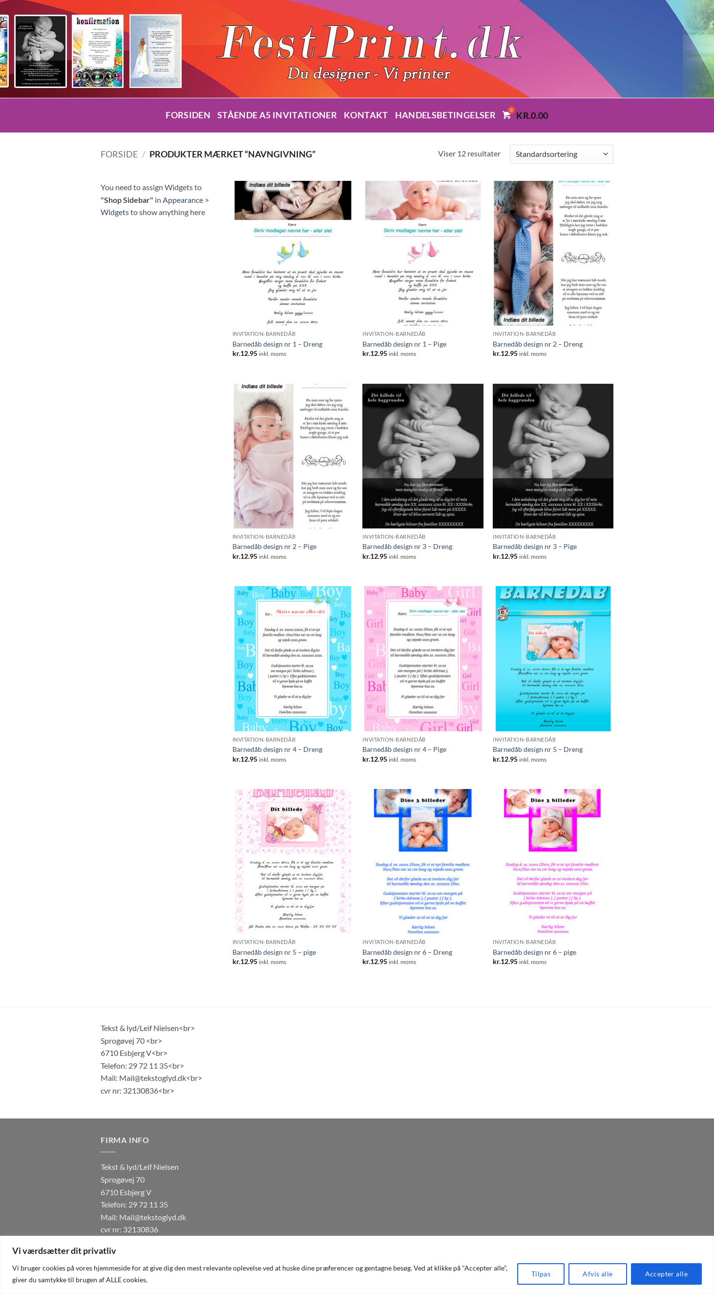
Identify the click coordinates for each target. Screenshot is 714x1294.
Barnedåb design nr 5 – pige (274, 952)
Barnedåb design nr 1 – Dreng (277, 344)
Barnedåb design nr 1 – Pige (404, 344)
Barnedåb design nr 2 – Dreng (538, 344)
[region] (357, 1265)
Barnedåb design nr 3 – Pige (535, 546)
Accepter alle (666, 1274)
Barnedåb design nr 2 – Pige (274, 546)
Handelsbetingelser (445, 115)
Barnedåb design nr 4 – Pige (404, 749)
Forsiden (188, 115)
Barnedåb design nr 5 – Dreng (538, 749)
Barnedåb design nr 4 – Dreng (277, 749)
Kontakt (366, 115)
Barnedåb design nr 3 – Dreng (407, 546)
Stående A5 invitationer (277, 115)
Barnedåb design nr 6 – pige (534, 952)
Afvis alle (597, 1274)
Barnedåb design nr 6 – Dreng (407, 952)
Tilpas (541, 1274)
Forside (119, 154)
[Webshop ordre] (561, 154)
